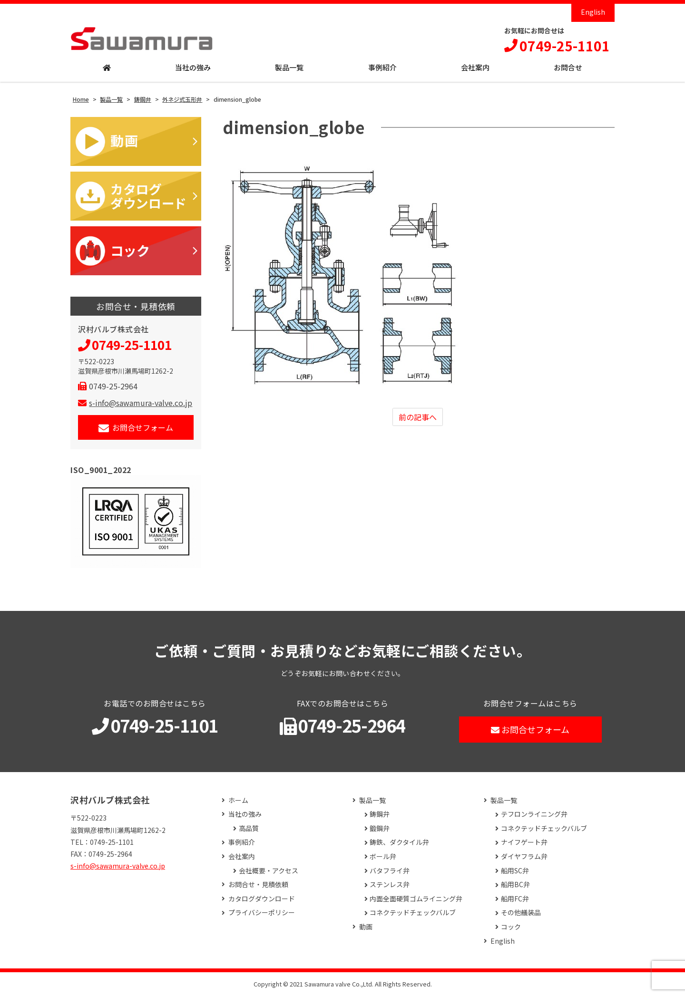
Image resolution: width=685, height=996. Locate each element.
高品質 (249, 828)
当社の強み (193, 67)
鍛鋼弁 (380, 828)
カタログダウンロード (261, 898)
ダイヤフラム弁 (524, 856)
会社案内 (475, 67)
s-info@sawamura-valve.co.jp (135, 402)
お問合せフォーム (135, 428)
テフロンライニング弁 (534, 814)
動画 (365, 926)
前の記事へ (418, 417)
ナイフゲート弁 (524, 842)
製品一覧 (289, 67)
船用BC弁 (515, 884)
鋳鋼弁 (380, 814)
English (593, 12)
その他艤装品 (521, 912)
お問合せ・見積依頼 (258, 884)
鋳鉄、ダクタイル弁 (399, 842)
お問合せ (568, 67)
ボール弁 (383, 856)
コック (511, 926)
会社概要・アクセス (268, 870)
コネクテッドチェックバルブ (413, 912)
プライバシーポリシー (261, 912)
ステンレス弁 (390, 884)
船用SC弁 (515, 870)
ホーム (238, 800)
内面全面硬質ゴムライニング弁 (416, 898)
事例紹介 (382, 67)
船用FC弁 (515, 898)
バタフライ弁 (390, 870)
